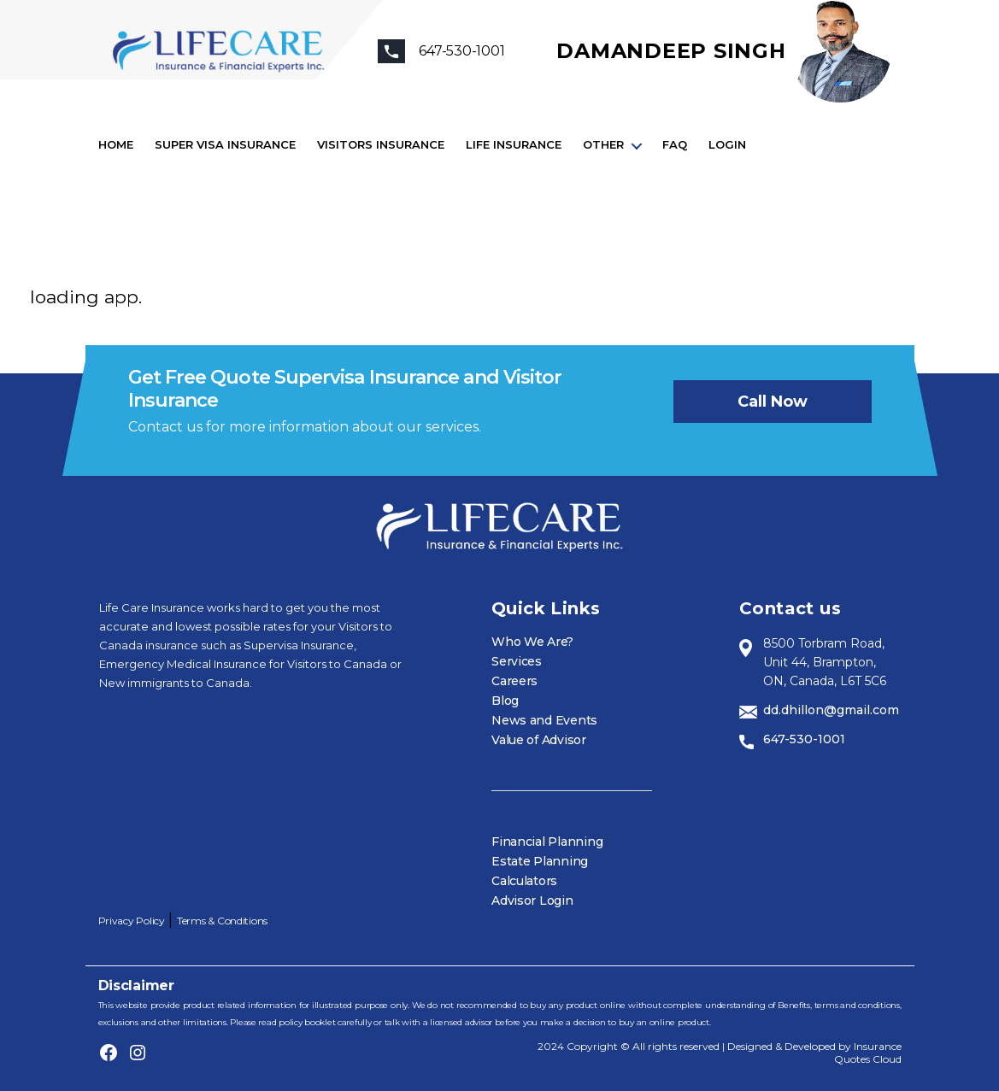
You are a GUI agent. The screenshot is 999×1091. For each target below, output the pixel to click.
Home (115, 144)
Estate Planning (539, 861)
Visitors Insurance (380, 144)
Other (603, 144)
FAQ (674, 144)
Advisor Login (532, 900)
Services (516, 661)
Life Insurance (513, 144)
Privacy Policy (131, 920)
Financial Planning (546, 841)
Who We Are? (532, 641)
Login (727, 144)
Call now (772, 401)
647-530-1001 (804, 739)
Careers (514, 681)
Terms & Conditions (222, 920)
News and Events (544, 720)
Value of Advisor (538, 740)
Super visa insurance (225, 144)
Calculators (524, 881)
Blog (505, 700)
